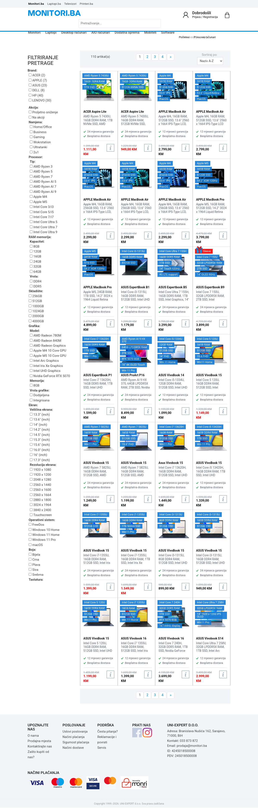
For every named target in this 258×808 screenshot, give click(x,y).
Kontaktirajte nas (40, 746)
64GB (35, 272)
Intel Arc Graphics (44, 361)
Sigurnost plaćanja (76, 742)
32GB (35, 266)
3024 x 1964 (40, 505)
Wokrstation (40, 142)
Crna (34, 560)
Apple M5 (38, 202)
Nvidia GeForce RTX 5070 (50, 376)
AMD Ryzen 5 (41, 171)
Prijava (196, 17)
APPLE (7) (38, 80)
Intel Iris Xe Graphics (46, 366)
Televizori (70, 3)
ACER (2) (37, 75)
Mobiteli (150, 32)
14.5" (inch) (40, 435)
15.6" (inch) (40, 445)
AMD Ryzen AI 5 (43, 182)
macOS (36, 545)
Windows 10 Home (44, 530)
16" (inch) (38, 455)
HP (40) (36, 95)
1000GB (36, 306)
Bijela (34, 555)
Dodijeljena (39, 395)
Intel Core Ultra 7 (43, 227)
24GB (35, 262)
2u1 (34, 152)
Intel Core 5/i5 (42, 212)
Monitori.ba (36, 3)
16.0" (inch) (40, 450)
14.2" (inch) (40, 430)
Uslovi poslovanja (75, 731)
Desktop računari (74, 32)
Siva (33, 570)
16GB (35, 256)
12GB (35, 251)
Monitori (34, 32)
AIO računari (100, 32)
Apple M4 (38, 197)
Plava (34, 565)
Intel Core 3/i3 (42, 207)
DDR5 (35, 286)
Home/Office (41, 127)
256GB (35, 296)
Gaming (37, 137)
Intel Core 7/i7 (42, 217)
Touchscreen (41, 515)
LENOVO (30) (40, 100)
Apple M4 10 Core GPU (48, 351)
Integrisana (39, 400)
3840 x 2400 (40, 510)
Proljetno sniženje (43, 112)
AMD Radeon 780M (45, 335)
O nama (33, 736)
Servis (101, 748)
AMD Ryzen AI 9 (43, 192)
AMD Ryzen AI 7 (43, 187)
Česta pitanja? (107, 731)
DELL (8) (37, 90)
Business (38, 132)
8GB (34, 246)
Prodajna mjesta (39, 741)
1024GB (36, 311)
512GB (35, 301)
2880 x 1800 (40, 500)
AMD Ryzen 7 (41, 177)
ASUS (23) (38, 85)
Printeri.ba (86, 3)
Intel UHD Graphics (45, 371)
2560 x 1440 (40, 485)
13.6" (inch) (40, 419)
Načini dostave (73, 748)
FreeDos (36, 525)
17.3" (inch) (40, 460)
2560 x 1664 (40, 495)
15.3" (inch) (40, 440)
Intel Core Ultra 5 (43, 222)
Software (168, 32)
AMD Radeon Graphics (48, 346)
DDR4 (35, 281)
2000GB (36, 316)
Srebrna (36, 575)
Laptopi (51, 32)
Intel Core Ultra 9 (43, 232)
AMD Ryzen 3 (41, 166)
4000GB (36, 321)
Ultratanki (38, 147)
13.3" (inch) (40, 414)
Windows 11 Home (44, 535)
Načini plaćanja (74, 737)
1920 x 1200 (40, 475)
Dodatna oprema (127, 32)
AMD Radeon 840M (45, 341)
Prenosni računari (205, 37)
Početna (184, 37)
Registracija (210, 17)
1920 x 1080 (40, 470)
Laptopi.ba (54, 3)
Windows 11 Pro (42, 540)
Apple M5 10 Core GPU (48, 356)
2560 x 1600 (40, 490)
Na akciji (37, 117)
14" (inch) (38, 425)
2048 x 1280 (40, 480)
